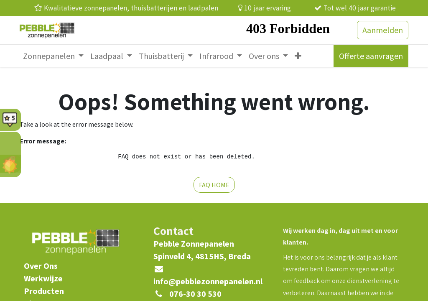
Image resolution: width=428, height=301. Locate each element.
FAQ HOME (214, 185)
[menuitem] (53, 56)
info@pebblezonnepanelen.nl (207, 281)
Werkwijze (43, 278)
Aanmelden (382, 30)
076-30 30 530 (195, 293)
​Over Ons (41, 265)
